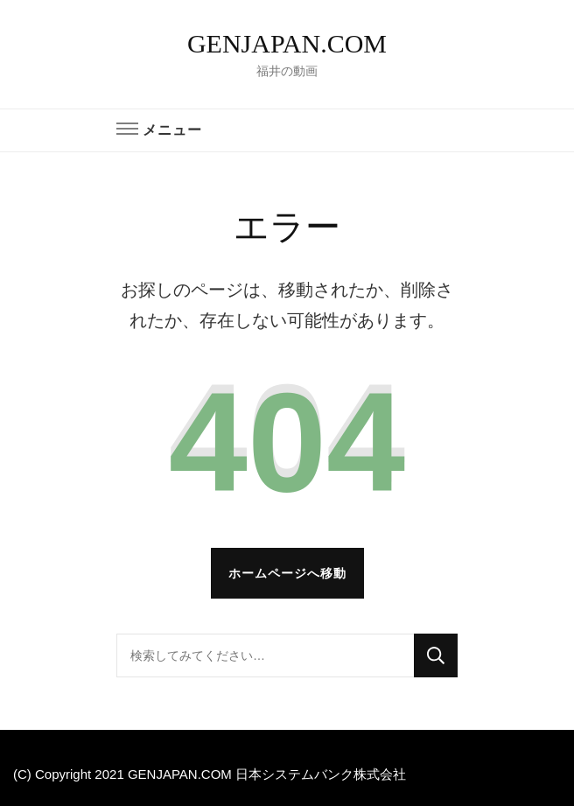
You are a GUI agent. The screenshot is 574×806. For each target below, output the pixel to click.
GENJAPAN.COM (287, 43)
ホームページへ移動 (287, 573)
